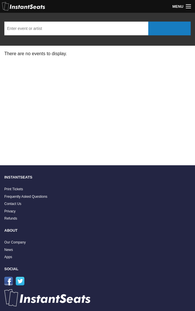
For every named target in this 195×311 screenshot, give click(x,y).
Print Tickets (13, 189)
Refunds (10, 218)
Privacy (9, 211)
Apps (8, 257)
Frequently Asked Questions (25, 197)
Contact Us (12, 204)
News (8, 250)
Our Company (15, 242)
